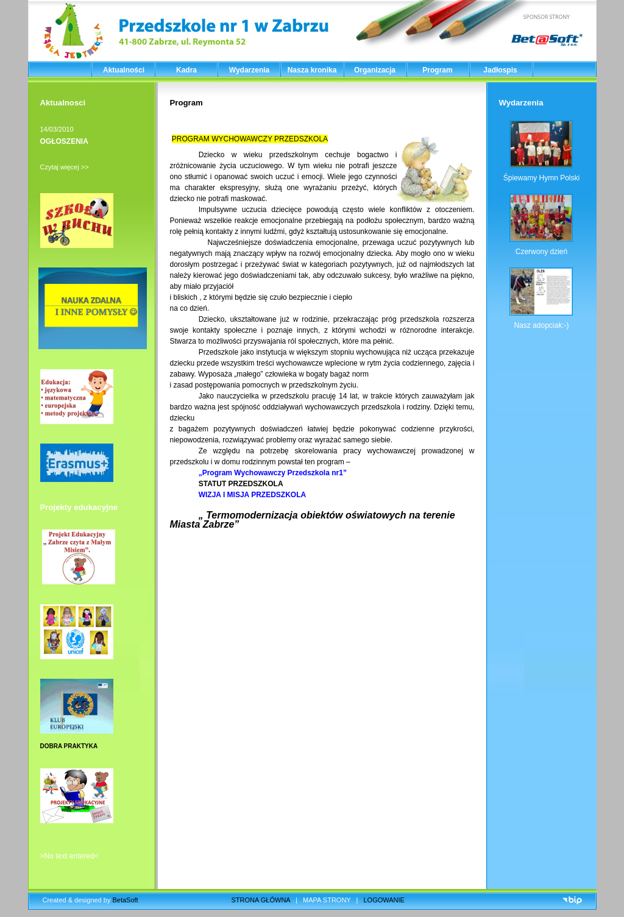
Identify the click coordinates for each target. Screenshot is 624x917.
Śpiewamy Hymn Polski (541, 178)
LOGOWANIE (384, 900)
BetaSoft (125, 900)
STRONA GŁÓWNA (261, 900)
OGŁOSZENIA (64, 141)
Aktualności (123, 70)
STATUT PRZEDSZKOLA (243, 484)
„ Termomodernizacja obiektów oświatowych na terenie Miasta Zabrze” (312, 519)
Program (437, 70)
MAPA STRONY (326, 900)
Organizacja (374, 70)
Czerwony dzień (541, 251)
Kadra (186, 70)
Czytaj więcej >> (64, 167)
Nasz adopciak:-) (541, 325)
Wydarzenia (249, 70)
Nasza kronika (312, 70)
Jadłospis (500, 70)
